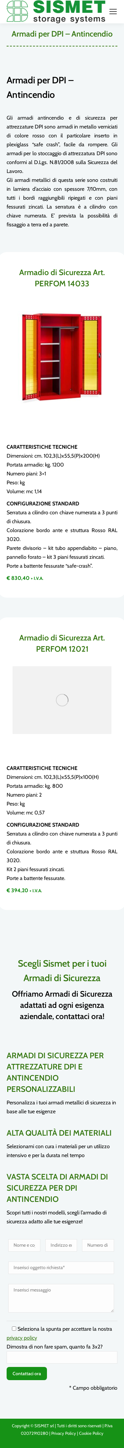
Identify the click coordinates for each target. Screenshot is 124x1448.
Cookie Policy (91, 1433)
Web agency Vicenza (65, 1440)
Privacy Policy (63, 1433)
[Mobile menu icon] (113, 11)
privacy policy (22, 1338)
